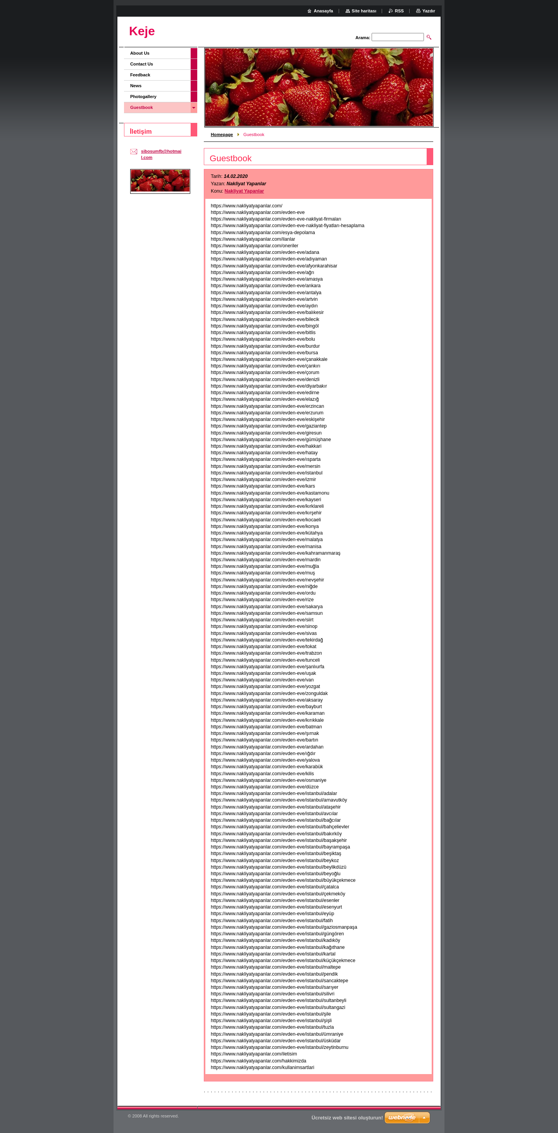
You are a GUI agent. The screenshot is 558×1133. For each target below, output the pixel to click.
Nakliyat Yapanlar (244, 191)
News (135, 85)
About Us (140, 53)
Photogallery (143, 96)
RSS (399, 11)
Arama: (362, 37)
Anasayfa (323, 11)
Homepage (222, 134)
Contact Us (141, 64)
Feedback (140, 74)
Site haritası (364, 11)
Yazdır (428, 11)
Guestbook (141, 107)
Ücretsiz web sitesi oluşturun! (347, 1118)
